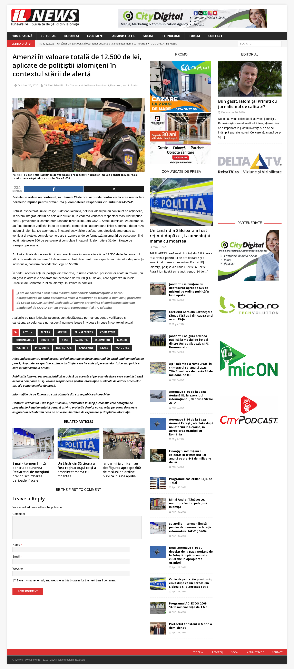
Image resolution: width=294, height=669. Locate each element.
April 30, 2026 (179, 487)
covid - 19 (47, 340)
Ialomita (81, 340)
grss (65, 340)
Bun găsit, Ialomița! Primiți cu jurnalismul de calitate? (247, 103)
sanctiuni (86, 348)
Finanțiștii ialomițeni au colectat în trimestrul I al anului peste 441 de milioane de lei (190, 456)
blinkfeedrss (84, 332)
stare (104, 348)
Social (148, 36)
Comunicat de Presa (82, 85)
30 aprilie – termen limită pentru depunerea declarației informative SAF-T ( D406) (190, 527)
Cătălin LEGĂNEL (53, 85)
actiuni (28, 332)
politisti (22, 348)
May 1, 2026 (178, 466)
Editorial (48, 36)
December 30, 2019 (233, 112)
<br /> (250, 197)
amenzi (62, 332)
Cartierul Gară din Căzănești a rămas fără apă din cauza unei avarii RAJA (191, 315)
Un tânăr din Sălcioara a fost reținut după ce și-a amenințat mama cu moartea (77, 469)
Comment (18, 513)
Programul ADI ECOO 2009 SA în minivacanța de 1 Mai (188, 605)
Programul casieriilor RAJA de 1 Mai (190, 480)
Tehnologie (171, 36)
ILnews (31, 376)
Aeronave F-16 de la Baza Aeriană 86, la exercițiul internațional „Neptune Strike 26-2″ (191, 397)
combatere (107, 332)
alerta (45, 332)
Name (16, 544)
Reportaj (71, 36)
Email (16, 556)
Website (17, 568)
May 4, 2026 (178, 324)
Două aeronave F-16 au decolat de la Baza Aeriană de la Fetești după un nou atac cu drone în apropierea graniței (191, 555)
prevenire (42, 348)
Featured (115, 85)
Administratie (123, 36)
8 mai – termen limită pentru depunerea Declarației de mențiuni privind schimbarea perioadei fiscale (30, 472)
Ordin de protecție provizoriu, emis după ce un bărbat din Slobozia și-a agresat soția (190, 583)
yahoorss (122, 348)
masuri (122, 340)
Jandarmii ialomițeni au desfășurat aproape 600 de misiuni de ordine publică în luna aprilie (122, 469)
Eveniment (95, 36)
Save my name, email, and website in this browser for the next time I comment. (66, 580)
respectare (64, 348)
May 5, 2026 (160, 247)
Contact (215, 36)
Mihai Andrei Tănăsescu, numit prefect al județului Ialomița (188, 503)
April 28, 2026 (179, 591)
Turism (194, 36)
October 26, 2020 (28, 85)
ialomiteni (102, 340)
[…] (222, 137)
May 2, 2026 (178, 407)
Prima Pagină (21, 36)
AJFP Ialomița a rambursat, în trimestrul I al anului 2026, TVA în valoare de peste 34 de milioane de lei (191, 369)
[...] (206, 271)
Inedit (126, 85)
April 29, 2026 (179, 567)
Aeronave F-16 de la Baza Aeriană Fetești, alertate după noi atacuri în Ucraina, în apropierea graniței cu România (191, 426)
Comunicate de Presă (181, 171)
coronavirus (25, 340)
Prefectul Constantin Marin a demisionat (190, 626)
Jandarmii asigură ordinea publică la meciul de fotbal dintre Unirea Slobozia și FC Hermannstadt (189, 341)
